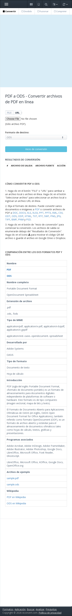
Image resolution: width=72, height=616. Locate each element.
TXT (35, 216)
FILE (9, 112)
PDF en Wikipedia (16, 497)
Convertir (9, 11)
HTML (28, 216)
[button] (31, 4)
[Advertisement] (36, 51)
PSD (28, 219)
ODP (20, 216)
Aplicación (20, 609)
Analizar (40, 609)
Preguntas (51, 609)
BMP (14, 219)
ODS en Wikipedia (16, 503)
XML (54, 212)
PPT (41, 212)
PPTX (48, 212)
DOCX (22, 212)
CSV (60, 212)
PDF (37, 209)
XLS (29, 212)
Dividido (26, 11)
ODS (14, 216)
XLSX (35, 212)
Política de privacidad (50, 612)
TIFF (7, 219)
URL (17, 112)
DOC (15, 212)
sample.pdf (13, 478)
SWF (46, 216)
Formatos (8, 609)
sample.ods (13, 484)
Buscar (30, 609)
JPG (59, 216)
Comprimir (60, 11)
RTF (40, 216)
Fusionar (43, 11)
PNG (52, 216)
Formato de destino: (17, 132)
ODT (7, 216)
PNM (21, 219)
